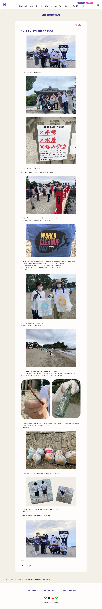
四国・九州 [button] (58, 6)
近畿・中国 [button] (48, 6)
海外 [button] (82, 6)
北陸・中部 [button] (39, 6)
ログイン (81, 2)
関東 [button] (31, 6)
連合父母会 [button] (75, 6)
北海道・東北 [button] (23, 6)
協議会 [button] (67, 6)
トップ (6, 579)
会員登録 (89, 2)
